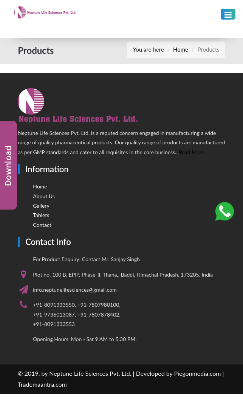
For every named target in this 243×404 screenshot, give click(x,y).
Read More (191, 152)
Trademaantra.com (42, 384)
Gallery (41, 205)
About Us (44, 196)
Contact (42, 225)
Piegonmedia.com (197, 373)
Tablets (41, 215)
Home (180, 49)
